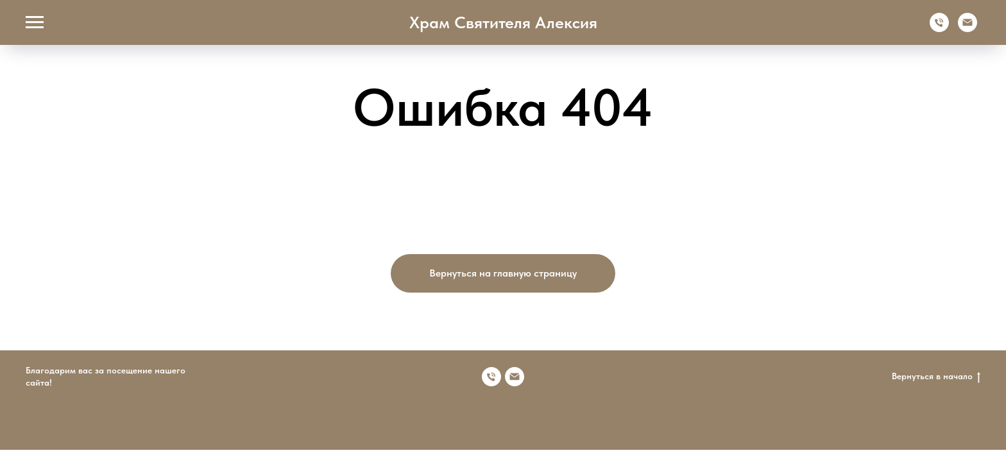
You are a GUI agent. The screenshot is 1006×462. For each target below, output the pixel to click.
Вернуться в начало (936, 376)
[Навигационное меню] (35, 22)
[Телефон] (939, 28)
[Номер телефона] (491, 376)
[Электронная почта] (967, 28)
